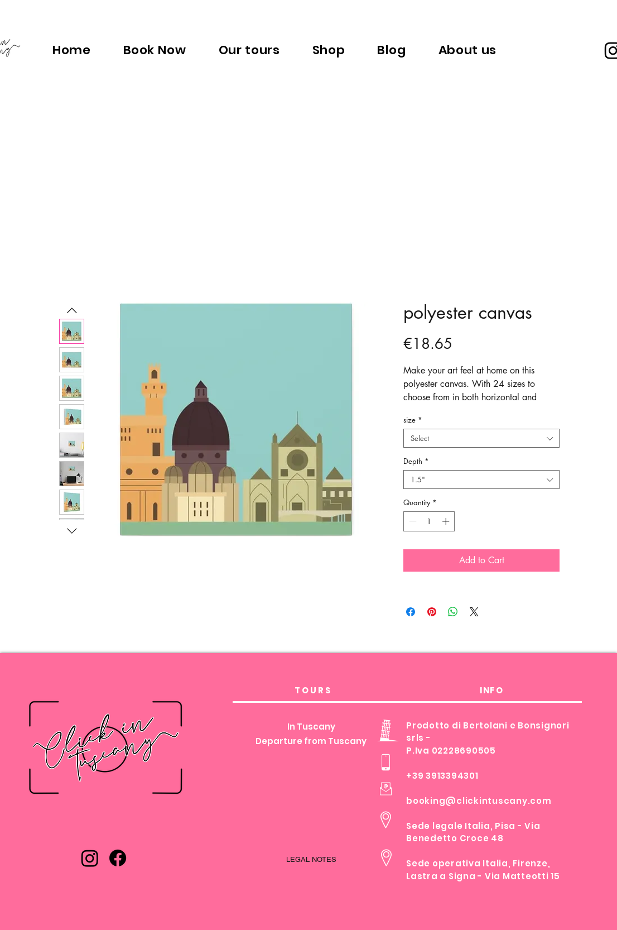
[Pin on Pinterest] (431, 612)
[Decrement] (411, 521)
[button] (249, 49)
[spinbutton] (429, 521)
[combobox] (481, 438)
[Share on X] (474, 612)
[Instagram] (90, 858)
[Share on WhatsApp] (453, 612)
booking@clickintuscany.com (479, 801)
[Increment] (447, 521)
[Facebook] (118, 858)
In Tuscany (311, 726)
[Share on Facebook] (410, 612)
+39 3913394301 (442, 776)
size (412, 419)
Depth (416, 461)
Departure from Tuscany (311, 741)
